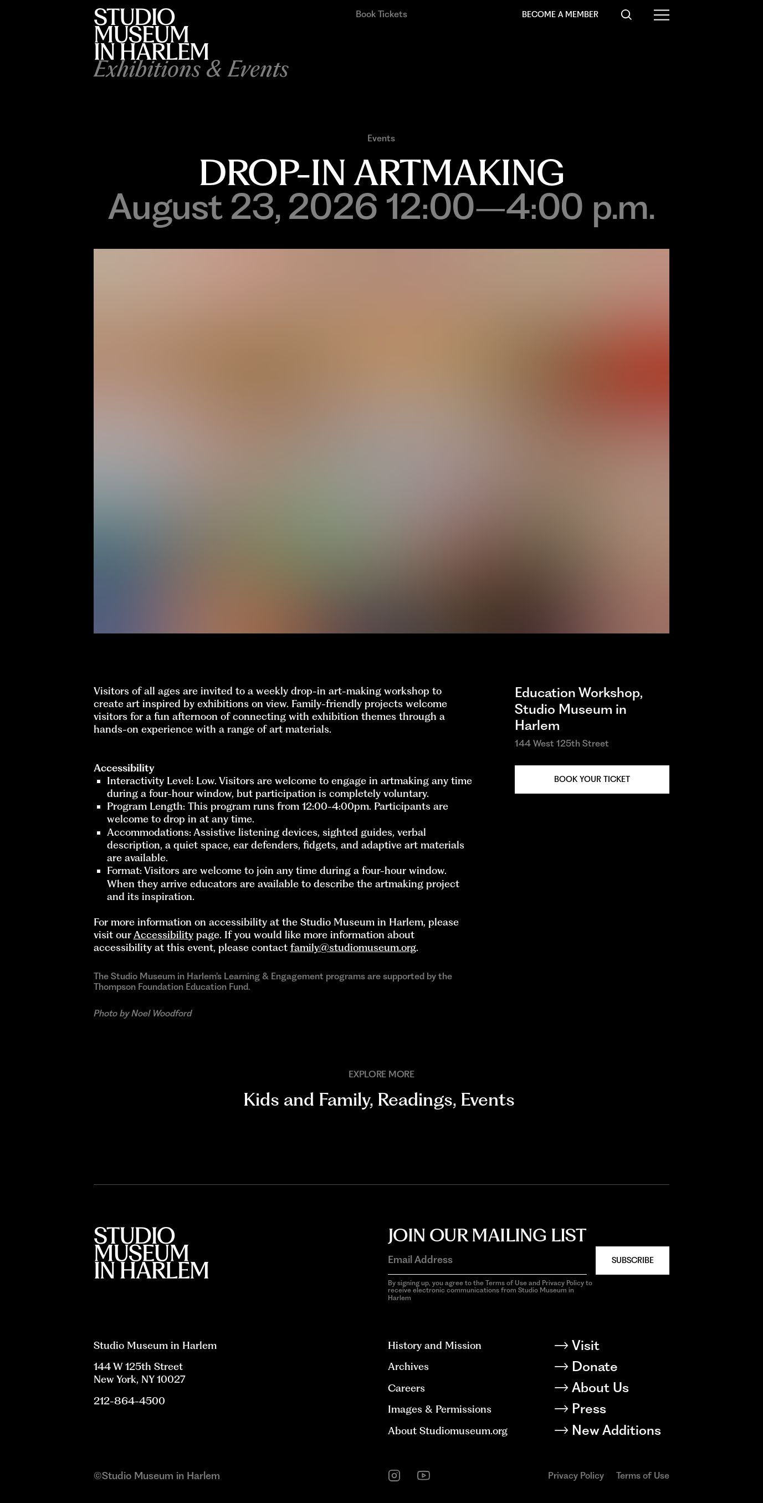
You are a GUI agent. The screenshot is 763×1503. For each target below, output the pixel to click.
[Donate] (620, 1368)
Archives (408, 1366)
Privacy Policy (576, 1475)
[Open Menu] (662, 14)
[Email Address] (487, 1259)
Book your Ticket (592, 779)
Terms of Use (642, 1475)
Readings (415, 1099)
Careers (406, 1388)
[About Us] (620, 1389)
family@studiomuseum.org (353, 947)
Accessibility (163, 934)
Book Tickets (381, 13)
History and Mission (435, 1345)
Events (381, 138)
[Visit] (620, 1347)
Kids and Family (306, 1099)
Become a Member (560, 14)
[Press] (620, 1410)
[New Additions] (620, 1432)
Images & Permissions (439, 1409)
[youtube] (423, 1475)
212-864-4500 (129, 1401)
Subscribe (633, 1260)
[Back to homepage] (151, 34)
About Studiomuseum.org (448, 1430)
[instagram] (394, 1475)
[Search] (626, 14)
